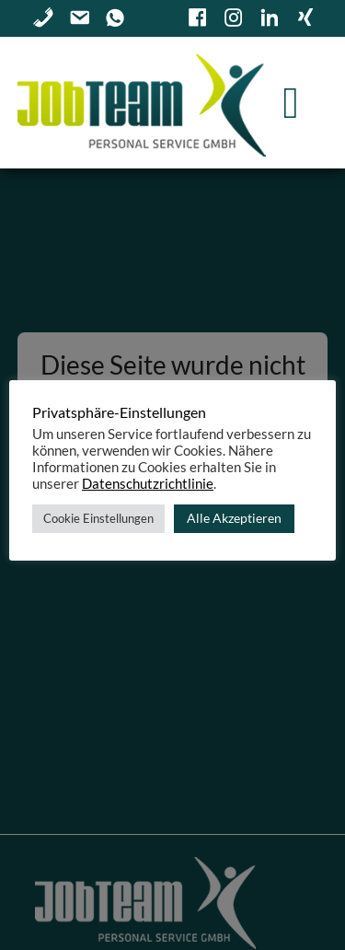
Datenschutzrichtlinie (147, 484)
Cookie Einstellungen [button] (98, 518)
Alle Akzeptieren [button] (234, 518)
